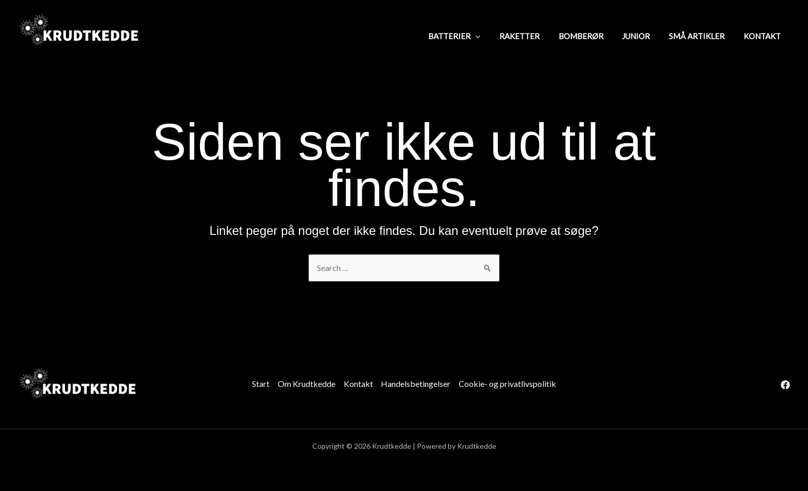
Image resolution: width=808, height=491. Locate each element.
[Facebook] (785, 385)
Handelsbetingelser (416, 383)
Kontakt (358, 383)
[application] (494, 35)
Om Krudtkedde (306, 383)
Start (261, 383)
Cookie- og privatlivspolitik (508, 383)
